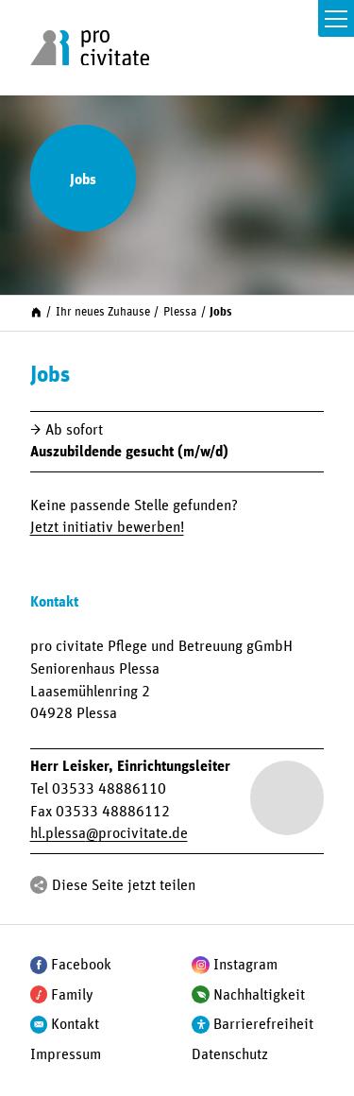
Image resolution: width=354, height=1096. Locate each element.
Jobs (221, 312)
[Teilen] (39, 885)
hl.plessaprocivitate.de (109, 833)
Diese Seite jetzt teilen (123, 885)
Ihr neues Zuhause (103, 312)
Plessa (179, 312)
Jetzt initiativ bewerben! (107, 527)
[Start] (36, 312)
